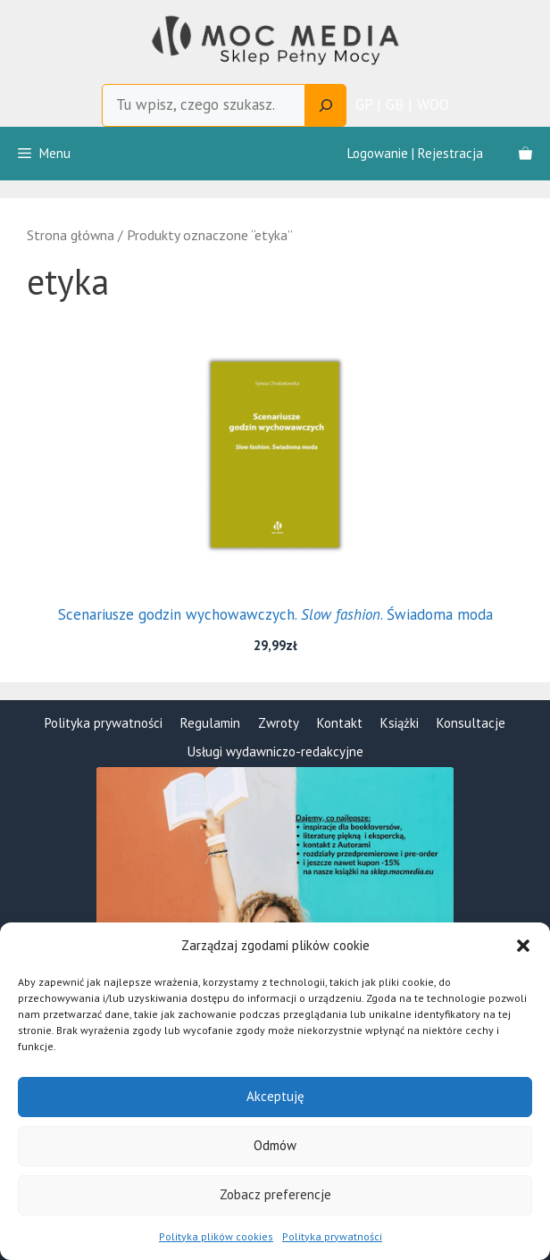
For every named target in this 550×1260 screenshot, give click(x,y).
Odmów (275, 1145)
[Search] (325, 105)
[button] (523, 946)
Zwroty (278, 722)
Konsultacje (471, 722)
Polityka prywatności (332, 1236)
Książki (399, 722)
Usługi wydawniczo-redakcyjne (275, 751)
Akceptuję (275, 1096)
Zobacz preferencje (275, 1194)
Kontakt (339, 722)
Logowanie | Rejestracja (415, 153)
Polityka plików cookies (216, 1236)
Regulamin (210, 722)
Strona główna (70, 235)
